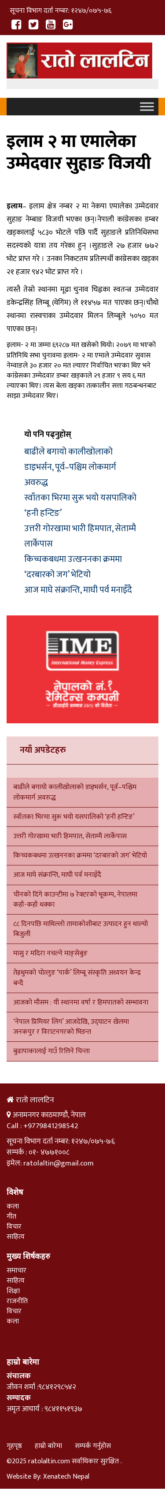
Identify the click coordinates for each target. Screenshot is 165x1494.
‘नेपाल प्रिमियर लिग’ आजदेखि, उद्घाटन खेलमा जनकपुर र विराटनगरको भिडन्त (71, 1027)
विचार (14, 1227)
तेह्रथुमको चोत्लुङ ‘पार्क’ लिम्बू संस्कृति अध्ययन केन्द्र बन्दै (77, 978)
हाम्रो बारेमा (48, 1446)
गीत (11, 1216)
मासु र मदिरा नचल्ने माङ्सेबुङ (50, 953)
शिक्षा (13, 1291)
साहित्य (16, 1237)
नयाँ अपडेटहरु (43, 750)
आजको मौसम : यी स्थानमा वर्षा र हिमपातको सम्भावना (80, 1002)
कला (13, 1206)
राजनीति (17, 1301)
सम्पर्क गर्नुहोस (93, 1446)
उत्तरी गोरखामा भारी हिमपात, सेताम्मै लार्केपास (70, 836)
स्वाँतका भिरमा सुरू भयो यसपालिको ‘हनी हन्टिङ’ (74, 817)
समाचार (16, 1270)
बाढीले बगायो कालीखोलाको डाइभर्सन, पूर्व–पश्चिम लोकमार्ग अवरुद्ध (70, 467)
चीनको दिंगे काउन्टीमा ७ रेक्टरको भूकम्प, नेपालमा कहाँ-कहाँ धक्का (75, 900)
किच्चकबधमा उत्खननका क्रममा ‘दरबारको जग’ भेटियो (73, 567)
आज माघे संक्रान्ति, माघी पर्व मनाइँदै (78, 590)
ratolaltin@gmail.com (58, 1163)
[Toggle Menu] (147, 107)
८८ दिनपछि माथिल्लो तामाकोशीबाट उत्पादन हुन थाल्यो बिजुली (80, 929)
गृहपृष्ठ (14, 1446)
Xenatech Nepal (66, 1477)
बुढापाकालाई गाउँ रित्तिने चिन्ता (51, 1051)
